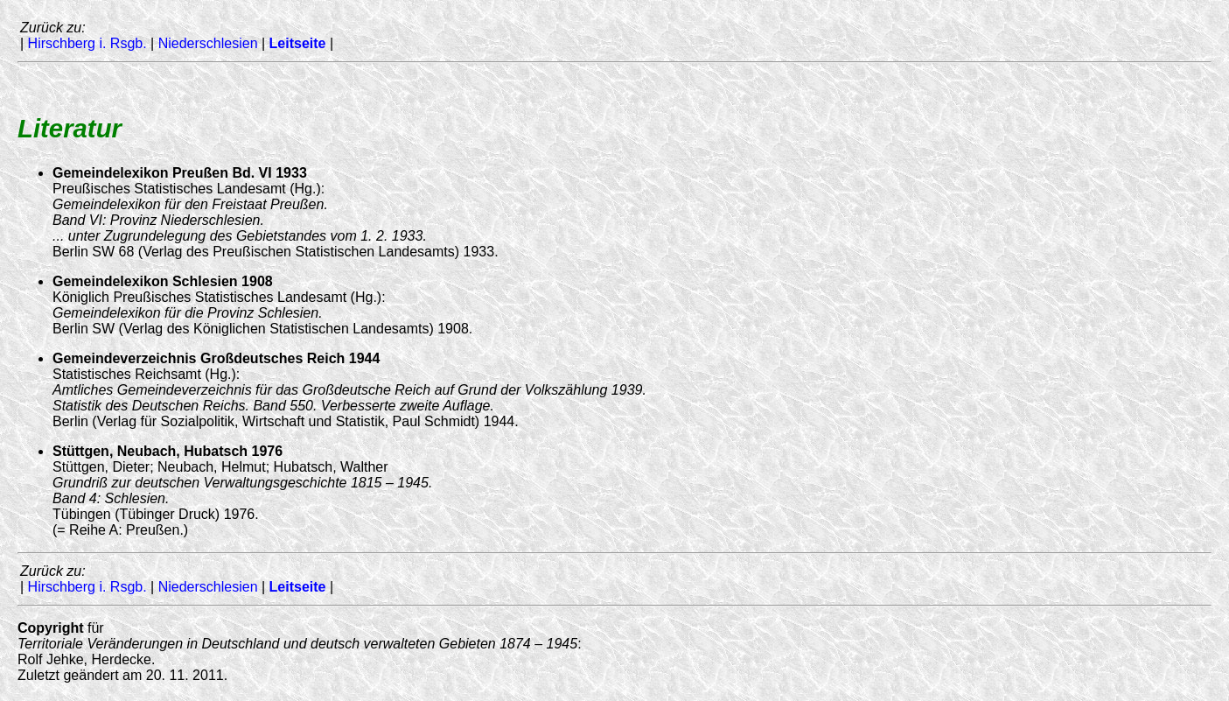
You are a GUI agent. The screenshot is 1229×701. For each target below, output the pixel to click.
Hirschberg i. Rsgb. (87, 43)
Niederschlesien (208, 43)
